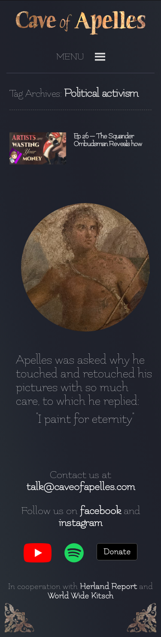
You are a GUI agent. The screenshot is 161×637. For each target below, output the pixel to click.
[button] (70, 60)
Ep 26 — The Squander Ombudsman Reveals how (107, 140)
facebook (100, 511)
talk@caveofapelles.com (80, 487)
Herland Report (108, 586)
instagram (80, 523)
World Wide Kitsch (80, 596)
